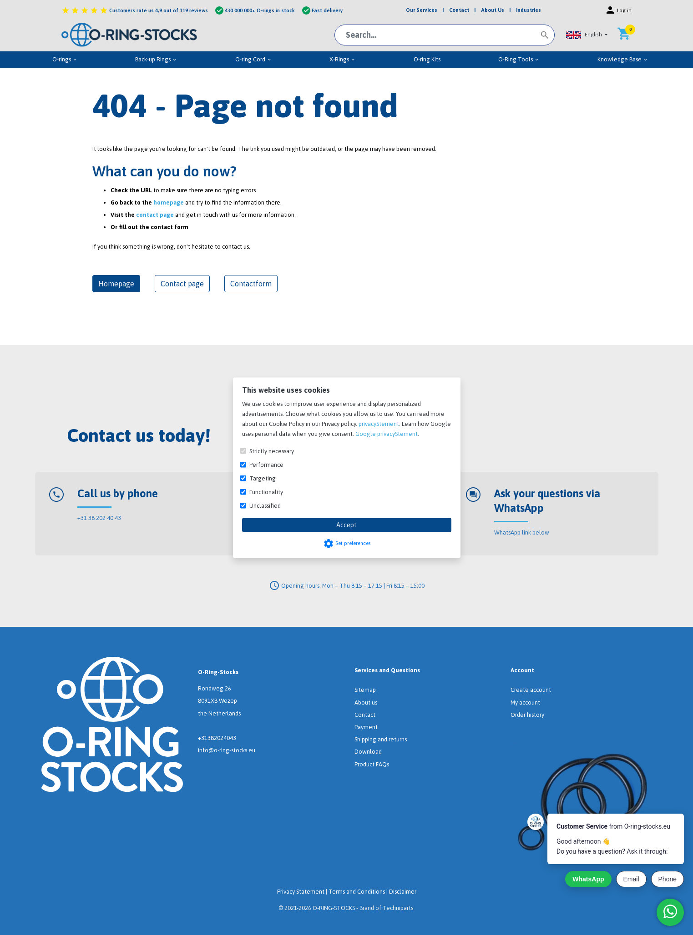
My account (525, 702)
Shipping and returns (380, 739)
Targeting (262, 478)
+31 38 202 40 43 (99, 518)
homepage (168, 202)
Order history (527, 714)
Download (368, 751)
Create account (531, 689)
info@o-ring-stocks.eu (226, 750)
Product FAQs (371, 764)
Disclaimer (402, 891)
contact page (155, 214)
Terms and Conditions (357, 891)
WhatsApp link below (521, 532)
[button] (587, 34)
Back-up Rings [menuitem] (156, 59)
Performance (266, 464)
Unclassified (265, 505)
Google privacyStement (386, 433)
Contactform (251, 284)
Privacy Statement (300, 891)
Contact (364, 714)
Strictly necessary (271, 450)
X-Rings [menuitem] (342, 59)
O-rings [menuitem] (64, 59)
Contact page (182, 284)
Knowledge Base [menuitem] (622, 59)
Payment (366, 727)
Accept (346, 524)
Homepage (116, 284)
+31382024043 (217, 738)
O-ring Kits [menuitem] (427, 59)
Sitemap (365, 689)
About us (365, 702)
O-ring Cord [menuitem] (253, 59)
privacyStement (379, 423)
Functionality (266, 491)
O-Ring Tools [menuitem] (518, 59)
